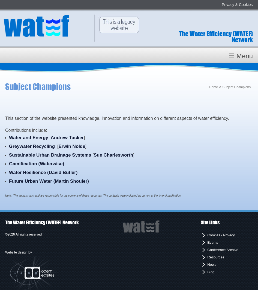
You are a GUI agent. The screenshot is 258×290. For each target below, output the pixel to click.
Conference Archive (222, 250)
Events (212, 242)
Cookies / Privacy (221, 235)
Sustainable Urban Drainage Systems (50, 155)
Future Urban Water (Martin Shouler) (49, 181)
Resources (215, 257)
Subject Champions (236, 87)
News (211, 264)
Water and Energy (28, 137)
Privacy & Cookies (237, 4)
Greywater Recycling (32, 146)
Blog (210, 272)
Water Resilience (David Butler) (43, 172)
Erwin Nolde (71, 146)
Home (213, 87)
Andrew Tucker (67, 137)
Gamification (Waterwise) (36, 163)
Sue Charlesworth (113, 155)
